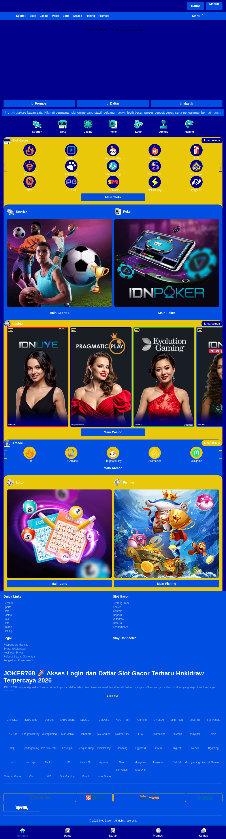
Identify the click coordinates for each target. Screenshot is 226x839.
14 (137, 29)
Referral (117, 623)
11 (125, 29)
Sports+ (21, 15)
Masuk (214, 4)
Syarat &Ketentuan (15, 648)
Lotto (66, 15)
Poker (55, 15)
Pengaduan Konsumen (18, 660)
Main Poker (166, 313)
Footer (117, 607)
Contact (117, 611)
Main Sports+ (59, 313)
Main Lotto (59, 583)
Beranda (7, 15)
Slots (33, 15)
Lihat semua (212, 140)
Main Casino (113, 432)
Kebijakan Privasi (14, 652)
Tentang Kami (121, 603)
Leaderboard (120, 627)
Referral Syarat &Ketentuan (20, 656)
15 (141, 29)
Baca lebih (113, 695)
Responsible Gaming (16, 644)
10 (121, 29)
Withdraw (118, 619)
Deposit (117, 615)
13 (133, 29)
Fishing (90, 15)
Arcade (77, 15)
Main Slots (113, 197)
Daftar (195, 6)
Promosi (103, 15)
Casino (44, 15)
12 (129, 29)
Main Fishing (166, 583)
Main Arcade (113, 468)
